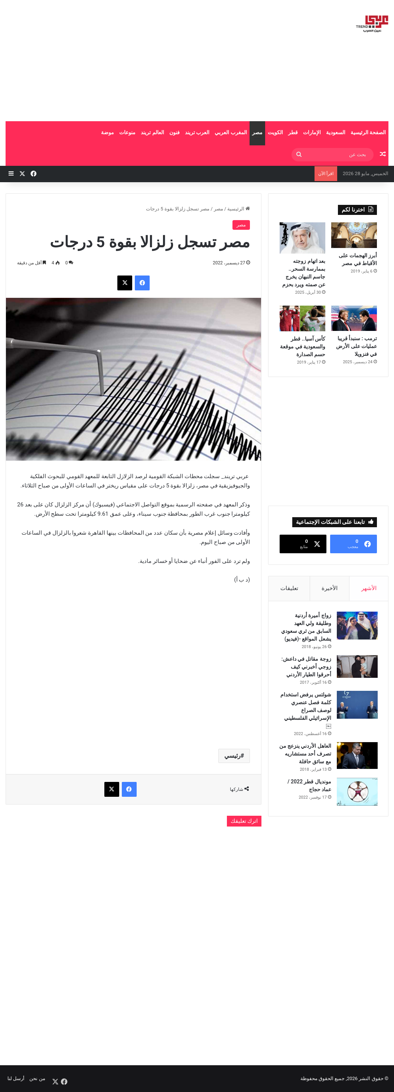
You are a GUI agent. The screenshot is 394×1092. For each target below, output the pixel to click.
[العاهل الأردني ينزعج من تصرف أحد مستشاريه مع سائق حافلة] (356, 756)
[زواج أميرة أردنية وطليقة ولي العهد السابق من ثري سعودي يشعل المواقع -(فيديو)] (356, 626)
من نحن (37, 1078)
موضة (107, 132)
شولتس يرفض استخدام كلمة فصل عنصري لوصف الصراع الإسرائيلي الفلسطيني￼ (306, 710)
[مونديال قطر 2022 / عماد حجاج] (356, 800)
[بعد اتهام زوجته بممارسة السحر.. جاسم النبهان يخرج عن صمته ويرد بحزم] (302, 238)
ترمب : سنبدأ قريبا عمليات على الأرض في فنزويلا (356, 346)
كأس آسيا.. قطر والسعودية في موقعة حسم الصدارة (302, 346)
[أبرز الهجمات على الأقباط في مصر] (354, 235)
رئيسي (232, 755)
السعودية (335, 132)
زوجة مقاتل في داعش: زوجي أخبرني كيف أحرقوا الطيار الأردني (305, 667)
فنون (174, 132)
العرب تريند (197, 132)
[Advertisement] (128, 59)
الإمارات (312, 132)
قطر (293, 132)
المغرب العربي (231, 132)
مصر (257, 132)
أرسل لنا (16, 1078)
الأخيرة (330, 588)
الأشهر (369, 588)
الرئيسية (238, 209)
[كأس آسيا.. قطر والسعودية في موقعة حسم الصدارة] (302, 318)
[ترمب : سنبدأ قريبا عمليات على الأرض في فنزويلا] (354, 318)
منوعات (127, 132)
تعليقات (289, 588)
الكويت (275, 132)
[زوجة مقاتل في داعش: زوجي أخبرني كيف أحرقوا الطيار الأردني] (356, 667)
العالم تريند (152, 132)
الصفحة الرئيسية (368, 132)
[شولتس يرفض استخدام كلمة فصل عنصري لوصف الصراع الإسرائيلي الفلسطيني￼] (356, 705)
